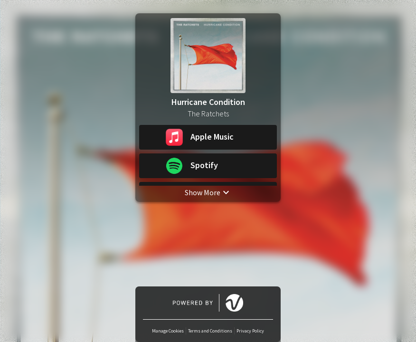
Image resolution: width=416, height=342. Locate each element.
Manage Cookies (168, 331)
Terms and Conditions (210, 331)
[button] (208, 137)
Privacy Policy (250, 331)
